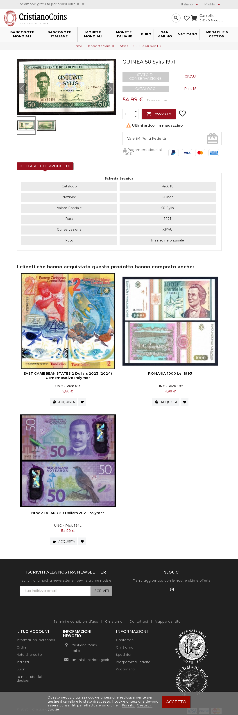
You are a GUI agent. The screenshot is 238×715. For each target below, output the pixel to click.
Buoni (21, 667)
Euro (146, 34)
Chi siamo (114, 619)
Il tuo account (33, 629)
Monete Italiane (124, 34)
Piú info (129, 705)
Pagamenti (125, 667)
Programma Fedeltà (133, 659)
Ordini (22, 645)
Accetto (176, 701)
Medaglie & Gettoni (217, 34)
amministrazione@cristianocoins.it (101, 657)
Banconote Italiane (59, 34)
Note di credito (29, 652)
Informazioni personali (36, 637)
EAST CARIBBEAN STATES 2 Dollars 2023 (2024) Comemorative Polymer (68, 375)
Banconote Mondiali (22, 34)
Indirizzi (23, 659)
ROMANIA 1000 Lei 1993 (170, 373)
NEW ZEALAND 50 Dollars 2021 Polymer (67, 512)
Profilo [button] (213, 4)
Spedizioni (124, 652)
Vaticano (187, 34)
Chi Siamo (125, 645)
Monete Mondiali (93, 34)
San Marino (164, 34)
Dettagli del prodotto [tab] (45, 166)
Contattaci (139, 619)
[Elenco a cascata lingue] (190, 4)
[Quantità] (127, 114)
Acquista (158, 114)
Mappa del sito (168, 619)
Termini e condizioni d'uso (77, 619)
